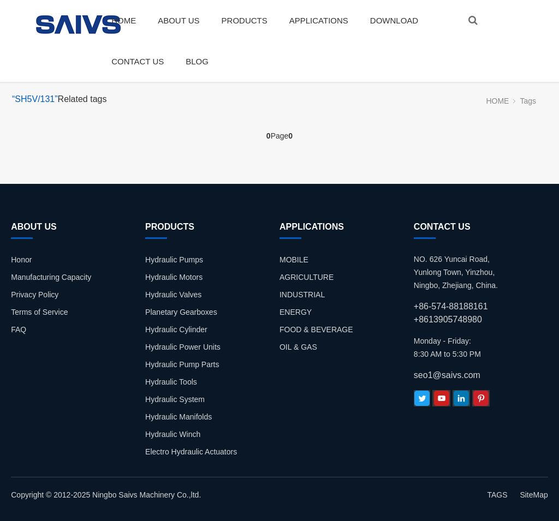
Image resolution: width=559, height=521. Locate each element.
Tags (528, 101)
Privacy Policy (34, 294)
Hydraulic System (175, 399)
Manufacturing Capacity (51, 277)
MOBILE (294, 259)
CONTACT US (137, 61)
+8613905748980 (448, 319)
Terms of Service (39, 312)
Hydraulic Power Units (183, 347)
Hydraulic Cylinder (176, 329)
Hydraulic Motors (174, 277)
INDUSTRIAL (302, 294)
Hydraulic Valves (173, 294)
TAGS (497, 494)
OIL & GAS (298, 347)
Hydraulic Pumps (174, 259)
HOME (123, 20)
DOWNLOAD (394, 20)
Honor (21, 259)
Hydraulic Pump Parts (182, 364)
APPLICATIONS (318, 20)
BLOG (197, 61)
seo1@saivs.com (447, 375)
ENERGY (296, 312)
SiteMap (534, 494)
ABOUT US (178, 20)
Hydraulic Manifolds (178, 416)
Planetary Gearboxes (181, 312)
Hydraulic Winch (172, 434)
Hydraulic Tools (171, 382)
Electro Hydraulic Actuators (191, 451)
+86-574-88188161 (451, 306)
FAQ (18, 329)
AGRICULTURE (307, 277)
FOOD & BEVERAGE (316, 329)
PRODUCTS (244, 20)
